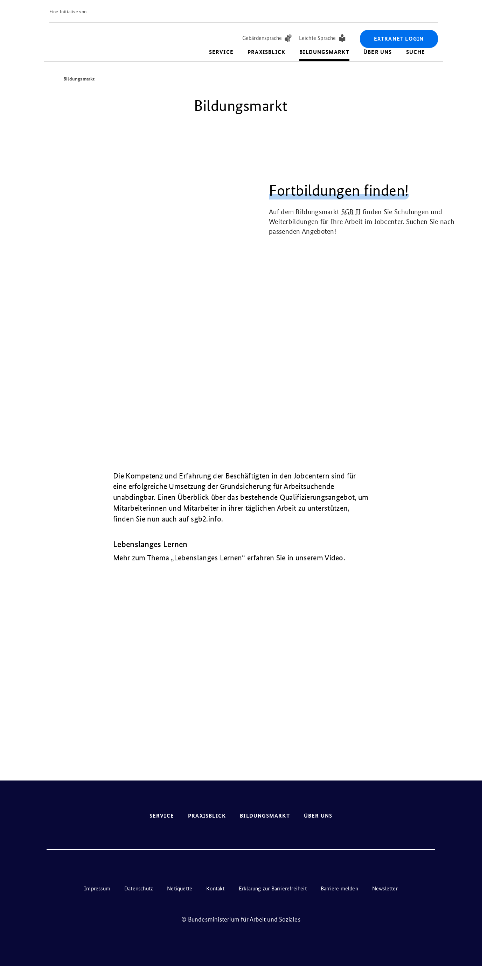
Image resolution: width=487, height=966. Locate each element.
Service (221, 52)
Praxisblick (266, 52)
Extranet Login (399, 38)
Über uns (377, 52)
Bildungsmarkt (324, 52)
